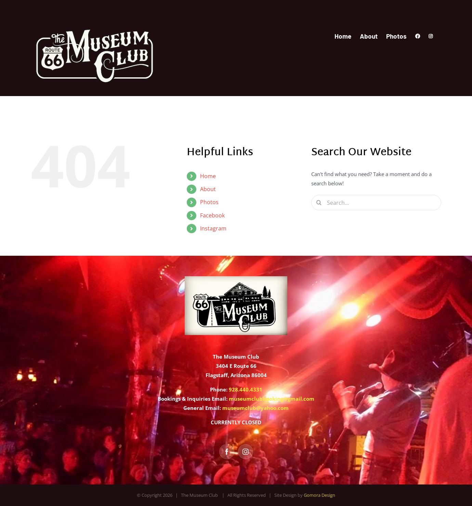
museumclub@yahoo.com (255, 407)
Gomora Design (319, 495)
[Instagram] (245, 451)
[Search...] (376, 202)
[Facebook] (226, 451)
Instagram (213, 228)
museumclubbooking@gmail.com (271, 398)
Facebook (212, 215)
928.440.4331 (245, 389)
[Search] (319, 202)
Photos (209, 202)
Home (208, 176)
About (208, 189)
